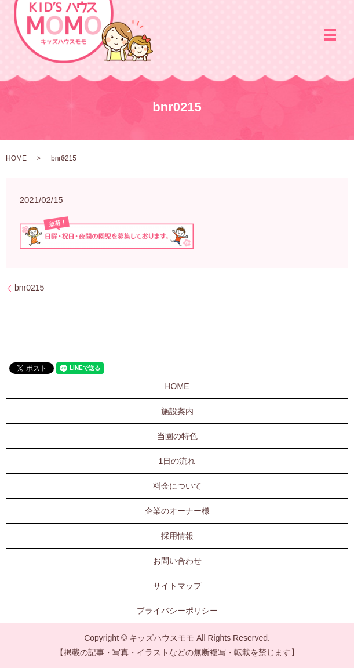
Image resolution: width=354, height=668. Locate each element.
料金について (177, 486)
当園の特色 (177, 436)
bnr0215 (29, 287)
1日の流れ (177, 461)
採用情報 (177, 535)
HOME (16, 158)
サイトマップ (177, 585)
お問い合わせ (177, 560)
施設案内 (177, 411)
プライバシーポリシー (177, 610)
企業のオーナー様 (177, 510)
